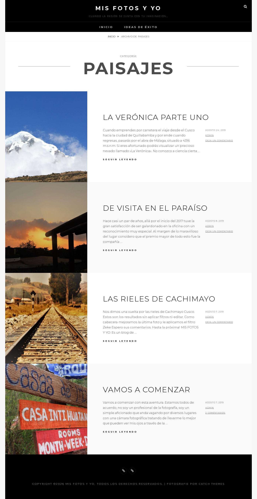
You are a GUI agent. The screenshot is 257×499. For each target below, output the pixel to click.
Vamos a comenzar (146, 389)
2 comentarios (215, 413)
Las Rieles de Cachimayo (159, 298)
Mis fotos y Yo (128, 8)
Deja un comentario (219, 140)
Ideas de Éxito (141, 27)
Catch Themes (212, 483)
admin (209, 135)
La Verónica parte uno (156, 117)
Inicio (106, 27)
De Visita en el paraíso (155, 208)
